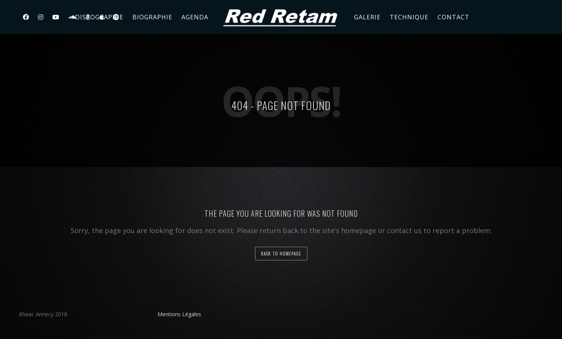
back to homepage (281, 254)
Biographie (152, 17)
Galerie (367, 17)
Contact (453, 17)
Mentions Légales (179, 314)
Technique (409, 17)
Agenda (194, 17)
